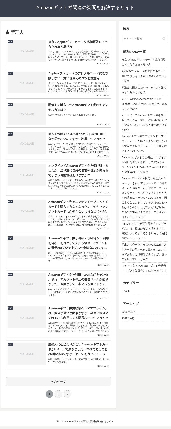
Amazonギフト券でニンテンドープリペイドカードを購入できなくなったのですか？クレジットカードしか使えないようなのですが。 (144, 143)
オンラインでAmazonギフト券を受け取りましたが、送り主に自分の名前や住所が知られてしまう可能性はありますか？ (144, 122)
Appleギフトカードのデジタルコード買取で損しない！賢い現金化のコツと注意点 (144, 76)
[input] (144, 38)
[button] (164, 39)
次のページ (58, 384)
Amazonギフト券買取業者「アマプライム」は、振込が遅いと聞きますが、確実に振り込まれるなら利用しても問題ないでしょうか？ (144, 230)
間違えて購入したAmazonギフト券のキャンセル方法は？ (144, 90)
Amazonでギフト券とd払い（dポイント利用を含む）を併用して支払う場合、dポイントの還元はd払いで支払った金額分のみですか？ (144, 164)
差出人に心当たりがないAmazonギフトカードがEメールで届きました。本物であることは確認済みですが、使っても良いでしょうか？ (144, 251)
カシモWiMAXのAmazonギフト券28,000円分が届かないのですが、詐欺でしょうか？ (144, 104)
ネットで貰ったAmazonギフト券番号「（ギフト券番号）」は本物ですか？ (144, 268)
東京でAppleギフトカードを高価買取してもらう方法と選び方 (144, 62)
